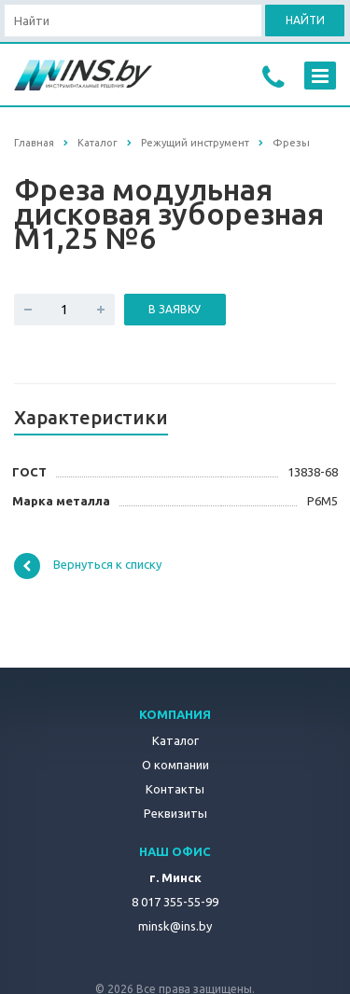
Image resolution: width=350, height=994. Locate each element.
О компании (175, 764)
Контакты (175, 788)
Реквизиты (175, 813)
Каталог (175, 740)
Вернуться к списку (87, 566)
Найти (305, 20)
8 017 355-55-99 (175, 901)
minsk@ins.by (175, 925)
